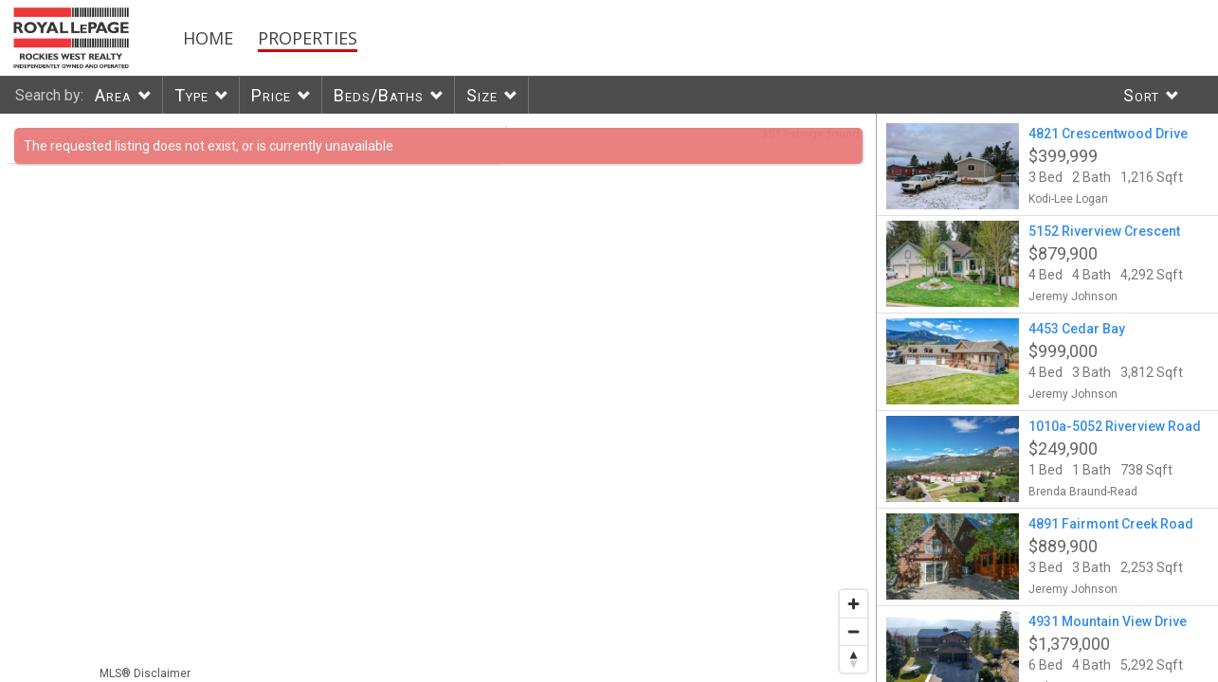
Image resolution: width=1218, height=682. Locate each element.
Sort (1141, 95)
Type (191, 95)
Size (482, 95)
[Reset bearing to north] (853, 659)
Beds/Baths (379, 95)
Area (113, 95)
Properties (307, 38)
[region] (438, 398)
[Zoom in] (853, 604)
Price (271, 95)
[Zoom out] (853, 631)
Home (208, 38)
